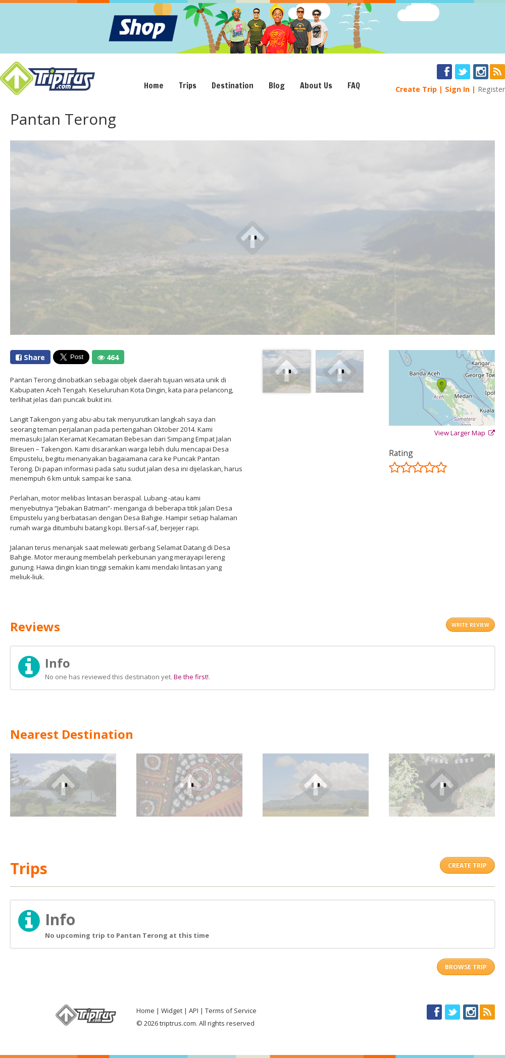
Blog (277, 85)
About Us (316, 85)
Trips (187, 85)
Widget (171, 1010)
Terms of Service (231, 1010)
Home (154, 85)
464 (108, 357)
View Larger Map (464, 432)
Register (491, 89)
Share (30, 357)
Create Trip (416, 89)
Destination (233, 85)
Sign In (457, 89)
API (193, 1010)
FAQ (353, 85)
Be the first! (191, 676)
